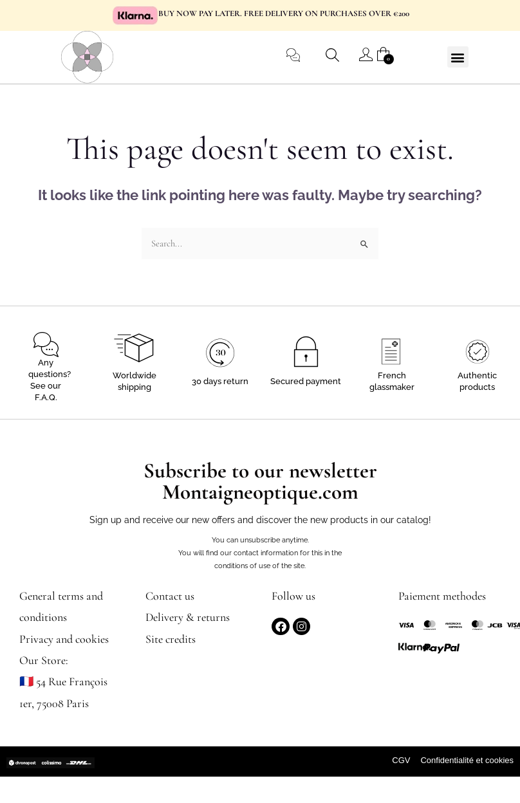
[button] (458, 57)
